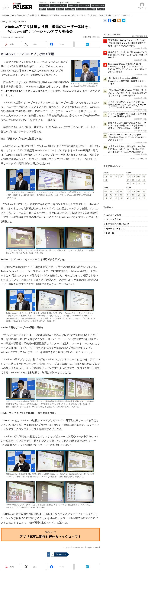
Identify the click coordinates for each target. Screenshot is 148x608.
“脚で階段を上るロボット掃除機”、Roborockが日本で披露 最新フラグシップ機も (127, 81)
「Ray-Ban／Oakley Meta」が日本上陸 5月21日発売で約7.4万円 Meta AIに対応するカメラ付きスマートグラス (127, 93)
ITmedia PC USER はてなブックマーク (123, 20)
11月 (133, 177)
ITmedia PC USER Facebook (110, 20)
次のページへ (61, 554)
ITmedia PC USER (8, 15)
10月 (138, 177)
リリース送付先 (113, 219)
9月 (144, 177)
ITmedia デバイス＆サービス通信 (105, 20)
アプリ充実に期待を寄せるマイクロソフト (50, 536)
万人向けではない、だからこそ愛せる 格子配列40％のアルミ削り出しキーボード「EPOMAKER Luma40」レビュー (127, 104)
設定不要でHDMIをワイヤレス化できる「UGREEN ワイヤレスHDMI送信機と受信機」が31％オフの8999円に (127, 43)
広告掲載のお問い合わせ (117, 224)
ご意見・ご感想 (113, 215)
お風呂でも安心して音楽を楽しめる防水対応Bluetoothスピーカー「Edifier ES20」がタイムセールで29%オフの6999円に (127, 149)
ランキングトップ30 (138, 159)
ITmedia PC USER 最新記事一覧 (119, 20)
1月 (106, 180)
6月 (139, 180)
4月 (111, 177)
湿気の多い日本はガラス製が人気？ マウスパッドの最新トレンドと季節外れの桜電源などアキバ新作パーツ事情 (127, 125)
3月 (116, 177)
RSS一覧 (110, 233)
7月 (133, 180)
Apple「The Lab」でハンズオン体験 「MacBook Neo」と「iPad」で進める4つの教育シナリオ (127, 137)
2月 (121, 177)
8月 (128, 180)
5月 (106, 177)
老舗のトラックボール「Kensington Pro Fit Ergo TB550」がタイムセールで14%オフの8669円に (128, 55)
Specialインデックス (115, 229)
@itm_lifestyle (114, 20)
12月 (128, 177)
